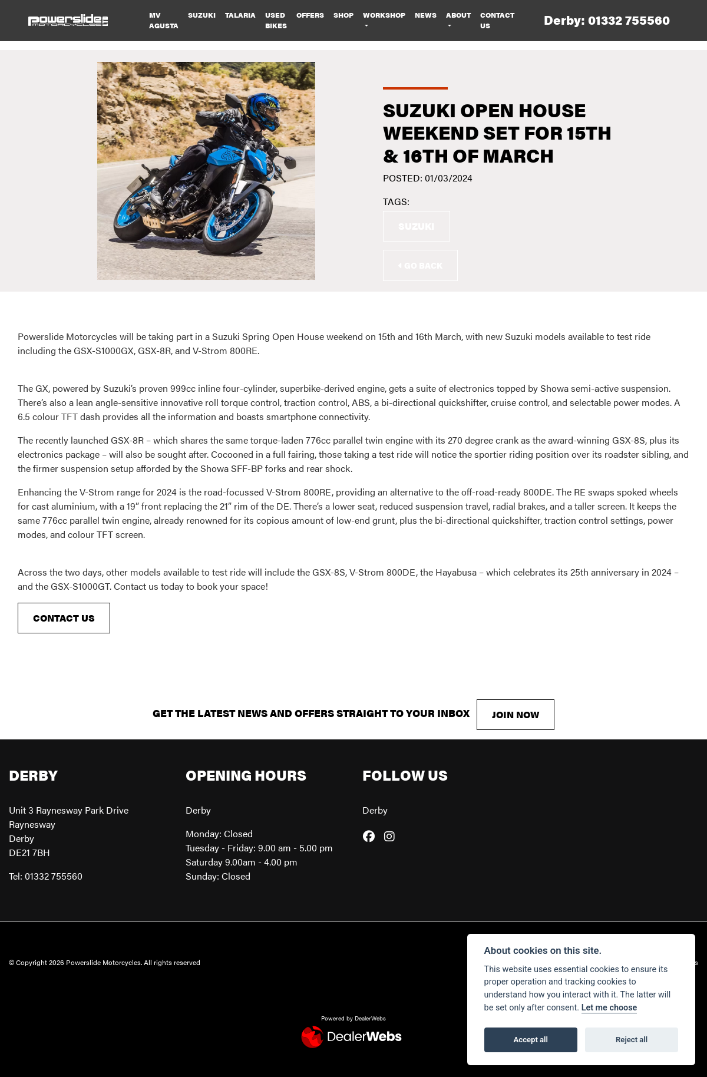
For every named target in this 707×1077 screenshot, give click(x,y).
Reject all (631, 1039)
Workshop (384, 14)
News (426, 14)
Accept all (531, 1039)
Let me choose (609, 1008)
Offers (310, 14)
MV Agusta (164, 20)
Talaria (240, 14)
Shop (343, 14)
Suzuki (202, 14)
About (458, 14)
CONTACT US (64, 618)
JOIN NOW (515, 714)
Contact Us (497, 20)
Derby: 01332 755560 (607, 19)
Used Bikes (276, 20)
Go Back (420, 265)
